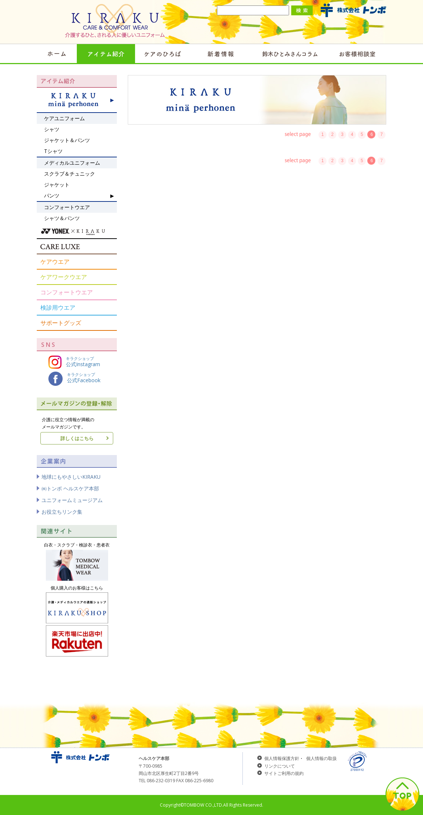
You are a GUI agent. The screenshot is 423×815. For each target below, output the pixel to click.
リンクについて (279, 766)
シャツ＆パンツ (62, 218)
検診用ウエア (57, 307)
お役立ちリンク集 (61, 511)
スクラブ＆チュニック (69, 173)
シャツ (51, 129)
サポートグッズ (60, 323)
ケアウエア (55, 262)
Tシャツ (53, 151)
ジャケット (57, 184)
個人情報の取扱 (321, 758)
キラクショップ (74, 362)
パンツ (51, 195)
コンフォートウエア (66, 292)
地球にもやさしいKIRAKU (70, 476)
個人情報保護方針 (281, 758)
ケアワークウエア (63, 277)
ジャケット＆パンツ (67, 140)
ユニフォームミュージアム (72, 500)
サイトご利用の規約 (284, 773)
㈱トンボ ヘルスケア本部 (70, 488)
